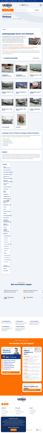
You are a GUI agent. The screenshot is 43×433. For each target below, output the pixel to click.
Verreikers (6, 261)
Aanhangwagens (6, 235)
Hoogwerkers (6, 194)
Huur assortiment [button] (7, 10)
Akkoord (13, 429)
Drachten (26, 359)
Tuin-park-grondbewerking (6, 266)
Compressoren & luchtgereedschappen (6, 177)
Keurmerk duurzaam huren (6, 201)
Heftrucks (6, 239)
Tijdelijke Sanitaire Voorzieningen (6, 230)
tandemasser (16, 47)
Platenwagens (6, 248)
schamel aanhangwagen (12, 48)
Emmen (25, 370)
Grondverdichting (6, 186)
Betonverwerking (6, 170)
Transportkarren (6, 257)
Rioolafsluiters (6, 217)
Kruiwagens (6, 242)
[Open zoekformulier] (21, 10)
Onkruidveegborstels (6, 244)
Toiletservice (18, 413)
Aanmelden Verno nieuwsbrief (30, 389)
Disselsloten (6, 237)
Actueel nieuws (33, 410)
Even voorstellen (5, 411)
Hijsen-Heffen (4, 192)
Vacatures (4, 413)
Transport (5, 233)
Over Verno (4, 410)
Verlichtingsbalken (6, 259)
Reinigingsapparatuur (6, 215)
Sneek (25, 363)
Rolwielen (5, 250)
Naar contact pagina (7, 372)
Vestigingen (18, 410)
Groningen (26, 377)
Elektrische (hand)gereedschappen (6, 181)
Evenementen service (6, 184)
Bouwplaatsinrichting (6, 174)
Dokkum (26, 366)
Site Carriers (5, 253)
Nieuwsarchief (32, 411)
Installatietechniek (6, 198)
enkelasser (11, 47)
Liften (4, 209)
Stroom (4, 227)
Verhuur (21, 29)
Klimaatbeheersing (6, 204)
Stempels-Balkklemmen (6, 224)
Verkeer (5, 268)
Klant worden (4, 415)
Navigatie (37, 10)
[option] (12, 294)
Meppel (25, 373)
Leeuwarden (27, 356)
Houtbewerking (6, 196)
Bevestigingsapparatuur (6, 172)
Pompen (5, 213)
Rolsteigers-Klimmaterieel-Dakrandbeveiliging (6, 220)
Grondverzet (5, 189)
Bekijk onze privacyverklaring (13, 427)
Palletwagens (6, 246)
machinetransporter (23, 47)
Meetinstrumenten (6, 211)
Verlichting (5, 270)
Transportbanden (6, 255)
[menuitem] (8, 10)
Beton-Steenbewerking (6, 167)
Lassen (4, 207)
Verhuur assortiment (20, 411)
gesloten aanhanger (31, 47)
